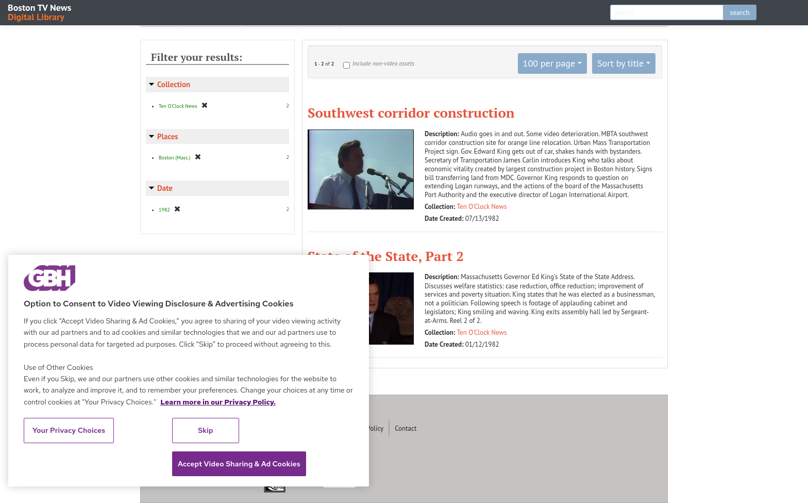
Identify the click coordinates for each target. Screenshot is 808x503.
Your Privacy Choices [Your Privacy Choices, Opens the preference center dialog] (69, 430)
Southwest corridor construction (411, 112)
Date (165, 188)
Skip (205, 430)
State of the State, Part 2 (386, 256)
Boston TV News (40, 12)
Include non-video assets (383, 63)
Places (167, 136)
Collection (173, 84)
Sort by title (620, 63)
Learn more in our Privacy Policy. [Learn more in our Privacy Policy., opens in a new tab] (218, 402)
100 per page (549, 63)
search (740, 12)
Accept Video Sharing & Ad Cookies (239, 463)
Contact (405, 428)
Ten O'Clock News (482, 206)
